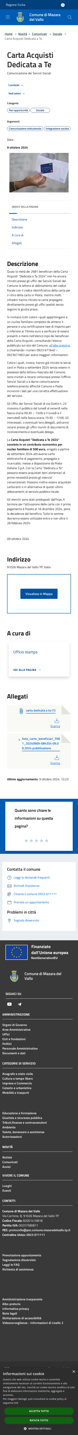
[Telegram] (20, 1004)
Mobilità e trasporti (15, 1092)
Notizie (7, 1157)
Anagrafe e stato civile (17, 1073)
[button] (39, 1428)
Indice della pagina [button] (25, 207)
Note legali (9, 1313)
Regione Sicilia (15, 4)
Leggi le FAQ (10, 1264)
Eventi (6, 1190)
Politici (7, 1043)
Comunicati (39, 33)
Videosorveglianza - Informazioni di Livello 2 (32, 1322)
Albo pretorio (11, 1304)
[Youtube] (9, 1004)
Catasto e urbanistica (16, 1088)
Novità (22, 33)
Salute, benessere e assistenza (23, 1132)
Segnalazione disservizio (19, 1260)
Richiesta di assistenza (18, 1269)
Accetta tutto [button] (39, 1411)
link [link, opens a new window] (16, 1403)
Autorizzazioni (12, 1136)
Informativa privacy (15, 1308)
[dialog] (39, 1401)
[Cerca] (69, 17)
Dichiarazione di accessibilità (21, 1318)
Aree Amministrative (16, 1029)
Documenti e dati (13, 1053)
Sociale (57, 33)
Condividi (16, 85)
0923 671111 (35, 1234)
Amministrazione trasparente (22, 1299)
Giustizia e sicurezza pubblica (22, 1117)
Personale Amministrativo (20, 1048)
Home (9, 33)
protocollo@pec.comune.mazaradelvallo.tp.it (39, 1230)
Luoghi (7, 1185)
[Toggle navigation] (7, 17)
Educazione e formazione (19, 1113)
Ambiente (8, 1127)
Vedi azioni (17, 93)
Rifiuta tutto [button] (39, 1420)
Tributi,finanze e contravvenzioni (24, 1122)
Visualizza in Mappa (39, 593)
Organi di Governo (14, 1024)
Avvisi (6, 1166)
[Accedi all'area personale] (63, 5)
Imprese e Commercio (17, 1083)
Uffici (6, 1034)
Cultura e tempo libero (17, 1078)
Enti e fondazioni (13, 1039)
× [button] (73, 1371)
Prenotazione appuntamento (21, 1255)
